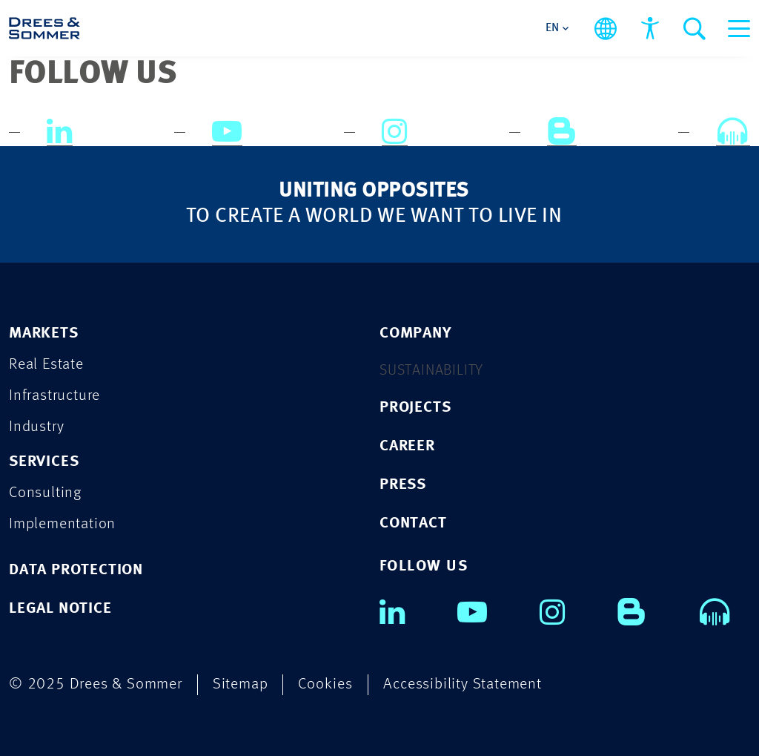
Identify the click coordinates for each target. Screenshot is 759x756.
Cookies (325, 684)
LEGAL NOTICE (60, 609)
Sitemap (240, 684)
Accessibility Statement (462, 684)
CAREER (407, 446)
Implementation (62, 524)
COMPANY (415, 333)
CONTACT (413, 523)
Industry (36, 427)
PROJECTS (415, 407)
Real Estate (46, 364)
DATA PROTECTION (76, 570)
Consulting (45, 493)
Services (44, 462)
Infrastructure (54, 396)
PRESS (403, 485)
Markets (44, 333)
